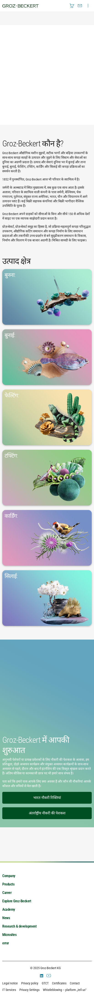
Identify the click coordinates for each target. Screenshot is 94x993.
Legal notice (10, 983)
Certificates (59, 983)
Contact (75, 983)
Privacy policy (29, 983)
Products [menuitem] (8, 884)
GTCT (45, 983)
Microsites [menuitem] (9, 935)
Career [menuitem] (6, 892)
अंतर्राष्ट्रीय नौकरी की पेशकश (47, 813)
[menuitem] (72, 5)
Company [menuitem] (8, 876)
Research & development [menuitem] (19, 926)
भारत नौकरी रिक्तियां (47, 797)
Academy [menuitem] (8, 909)
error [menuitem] (5, 943)
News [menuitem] (6, 918)
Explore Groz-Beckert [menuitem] (16, 901)
